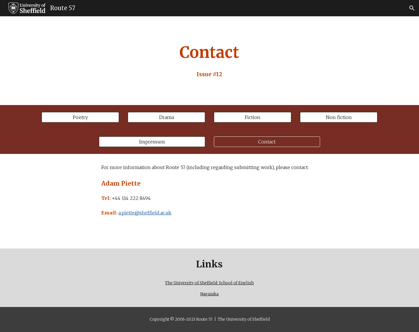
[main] (209, 61)
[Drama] (166, 117)
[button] (412, 8)
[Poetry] (80, 117)
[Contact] (267, 141)
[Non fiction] (338, 117)
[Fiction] (252, 117)
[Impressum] (152, 141)
